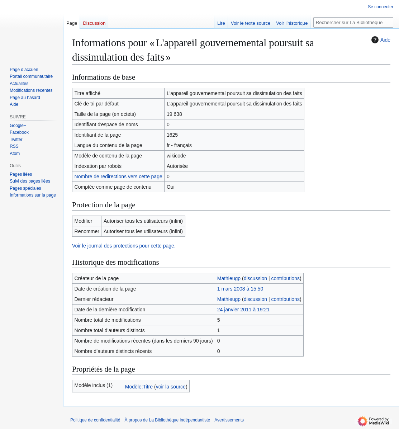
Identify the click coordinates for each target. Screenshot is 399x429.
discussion (255, 278)
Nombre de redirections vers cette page (118, 176)
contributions (285, 278)
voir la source (171, 387)
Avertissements (229, 420)
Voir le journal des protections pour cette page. (124, 246)
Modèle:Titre (139, 387)
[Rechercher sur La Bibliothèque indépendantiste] (353, 22)
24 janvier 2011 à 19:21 (243, 309)
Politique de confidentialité (95, 420)
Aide (380, 39)
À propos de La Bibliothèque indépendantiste (167, 420)
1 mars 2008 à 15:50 (240, 289)
